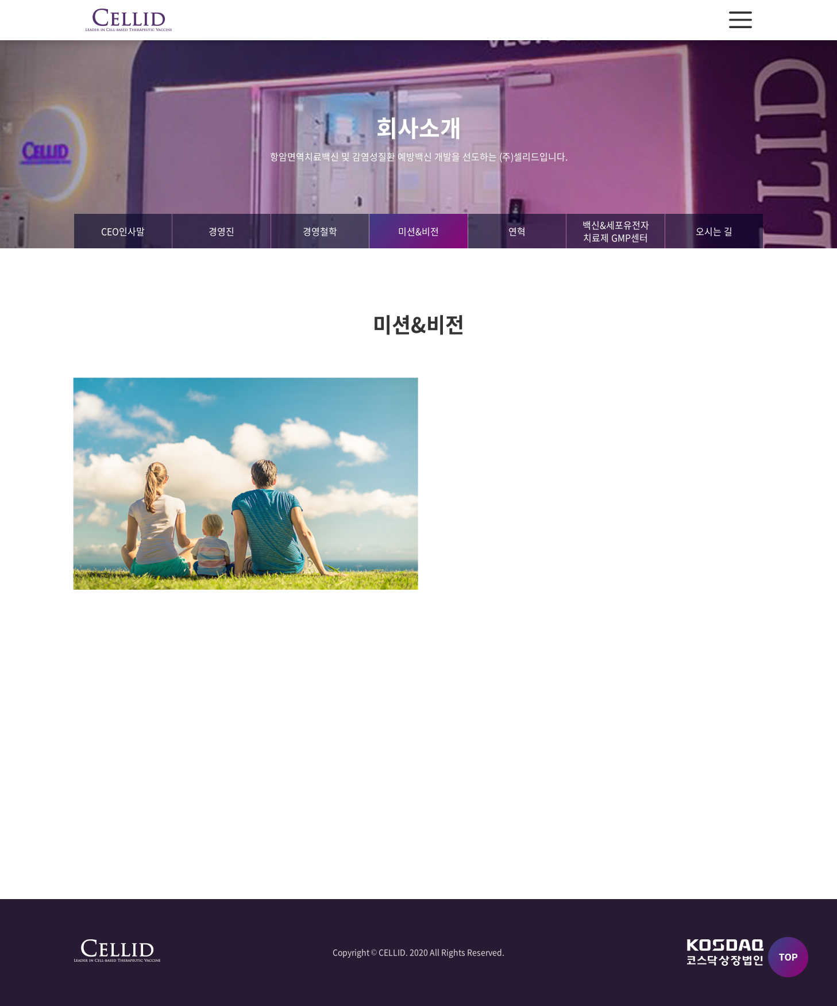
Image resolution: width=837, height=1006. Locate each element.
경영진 (221, 231)
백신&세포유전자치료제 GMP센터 (616, 231)
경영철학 (320, 231)
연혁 (517, 231)
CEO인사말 (123, 231)
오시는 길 (714, 231)
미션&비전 (418, 231)
